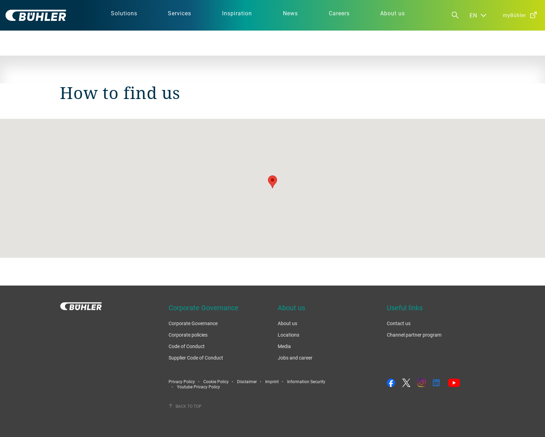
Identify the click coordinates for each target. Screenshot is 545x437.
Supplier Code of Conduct (196, 357)
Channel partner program (414, 334)
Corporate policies (188, 334)
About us (287, 323)
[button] (272, 181)
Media (284, 346)
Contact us (398, 323)
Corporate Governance (193, 323)
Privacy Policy (182, 381)
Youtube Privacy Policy (198, 386)
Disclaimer (247, 381)
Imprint (272, 381)
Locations (288, 334)
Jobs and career (295, 357)
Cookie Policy (216, 381)
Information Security (306, 381)
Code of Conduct (187, 346)
